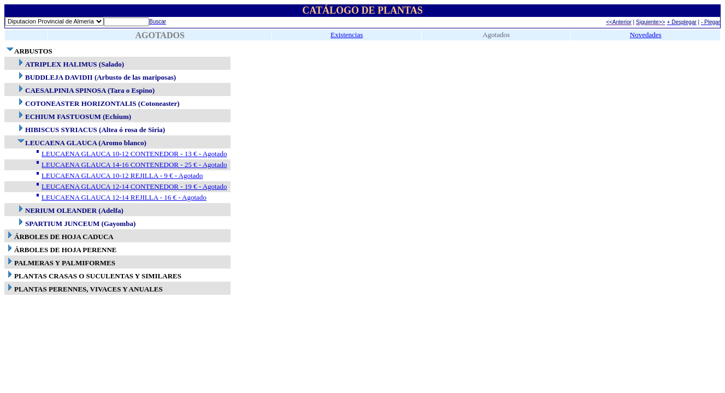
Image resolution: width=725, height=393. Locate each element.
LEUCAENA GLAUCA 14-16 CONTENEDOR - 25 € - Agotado (134, 164)
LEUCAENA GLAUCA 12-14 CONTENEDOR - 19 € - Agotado (134, 186)
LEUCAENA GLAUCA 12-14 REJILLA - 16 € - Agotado (124, 197)
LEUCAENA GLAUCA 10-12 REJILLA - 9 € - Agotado (122, 175)
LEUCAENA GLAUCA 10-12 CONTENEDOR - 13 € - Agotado (134, 154)
